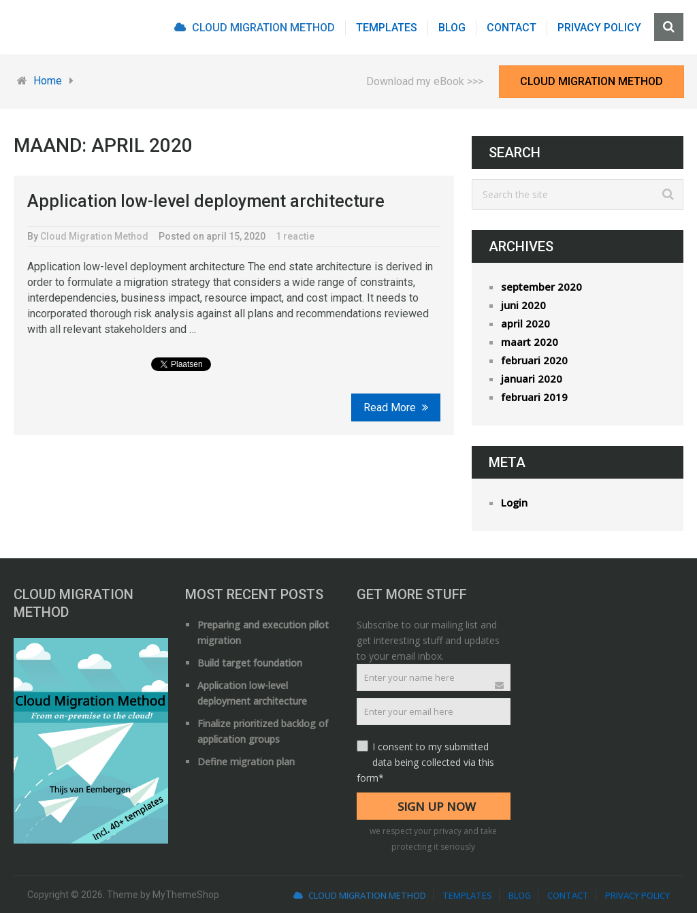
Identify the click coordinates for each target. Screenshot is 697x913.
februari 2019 (534, 397)
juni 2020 (523, 305)
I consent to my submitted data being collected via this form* (425, 762)
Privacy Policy (599, 27)
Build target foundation (249, 662)
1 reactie (295, 236)
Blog (452, 27)
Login (514, 502)
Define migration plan (246, 761)
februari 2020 (534, 360)
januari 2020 (531, 378)
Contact (511, 27)
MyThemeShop (185, 894)
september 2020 (541, 286)
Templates (386, 27)
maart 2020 (529, 342)
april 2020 (525, 323)
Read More (395, 407)
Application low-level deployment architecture (206, 201)
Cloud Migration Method (254, 27)
